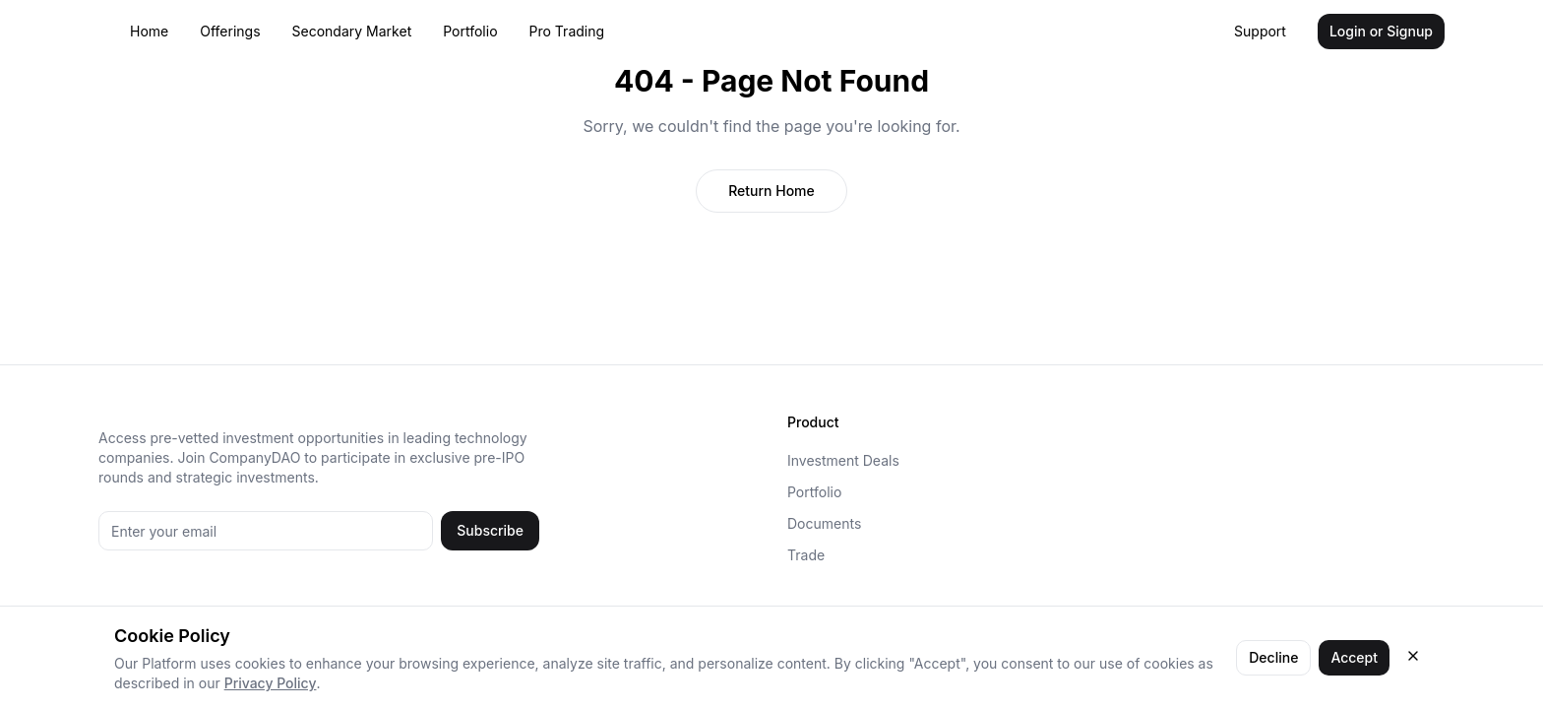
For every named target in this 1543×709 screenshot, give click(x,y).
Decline (1273, 657)
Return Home (771, 190)
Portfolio (470, 31)
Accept (1354, 657)
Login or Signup (1381, 31)
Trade (806, 555)
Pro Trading (567, 31)
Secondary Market (352, 31)
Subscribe (490, 530)
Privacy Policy (270, 683)
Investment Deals (843, 460)
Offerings (230, 31)
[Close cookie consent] (1413, 656)
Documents (824, 523)
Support (1260, 31)
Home (149, 31)
